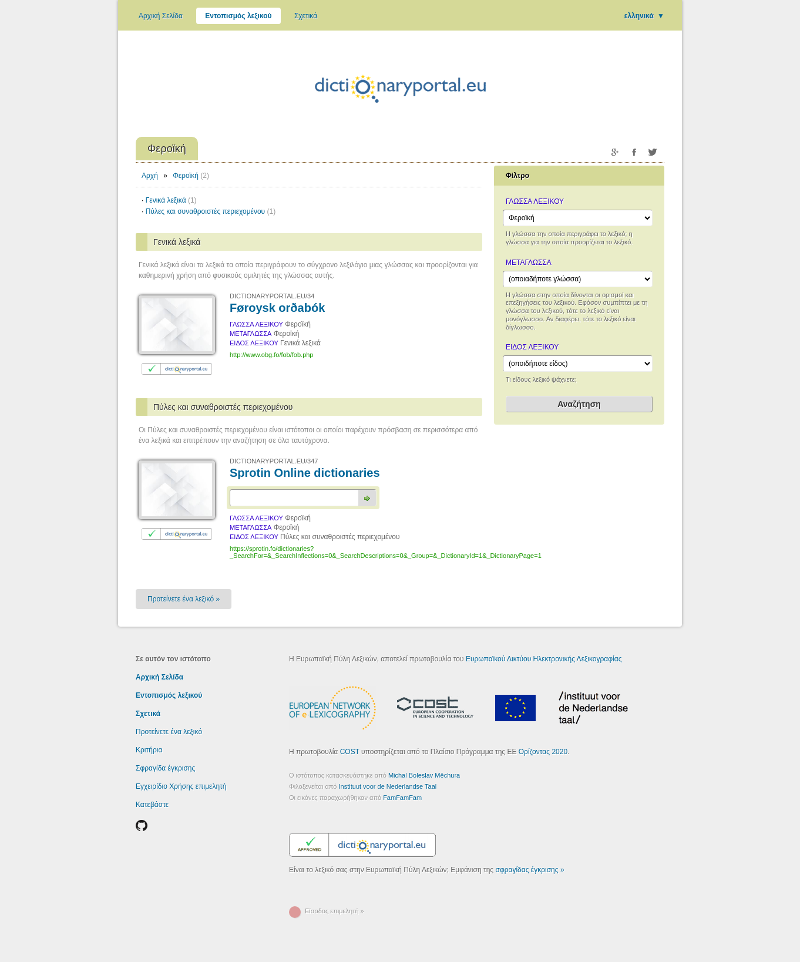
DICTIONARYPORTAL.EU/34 (272, 296)
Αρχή (150, 175)
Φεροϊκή (186, 175)
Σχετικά (305, 16)
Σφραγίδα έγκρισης (165, 768)
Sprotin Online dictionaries (305, 472)
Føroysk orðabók (277, 307)
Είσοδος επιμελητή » (334, 910)
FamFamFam (402, 797)
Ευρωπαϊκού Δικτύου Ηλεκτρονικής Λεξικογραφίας (544, 659)
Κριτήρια (149, 750)
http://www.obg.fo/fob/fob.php (271, 354)
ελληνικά (644, 16)
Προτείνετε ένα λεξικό (169, 732)
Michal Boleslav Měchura (424, 775)
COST (349, 752)
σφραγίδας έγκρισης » (529, 870)
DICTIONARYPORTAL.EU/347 (274, 461)
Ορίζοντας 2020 (543, 752)
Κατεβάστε (152, 804)
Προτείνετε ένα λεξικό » (183, 599)
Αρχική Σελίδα (161, 16)
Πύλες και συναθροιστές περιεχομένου (210, 211)
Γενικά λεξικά (171, 200)
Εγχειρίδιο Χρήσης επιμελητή (181, 786)
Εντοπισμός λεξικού (238, 16)
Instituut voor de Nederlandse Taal (388, 786)
